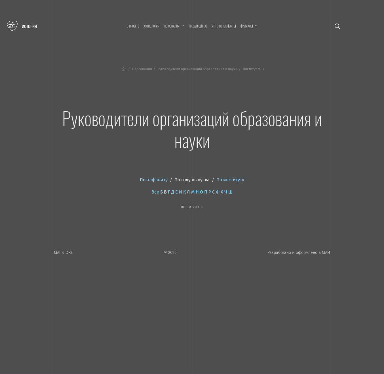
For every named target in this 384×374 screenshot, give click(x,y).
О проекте (133, 26)
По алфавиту (154, 179)
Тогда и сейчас (198, 26)
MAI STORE (63, 252)
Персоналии (142, 69)
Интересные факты (224, 26)
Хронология (151, 26)
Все (155, 192)
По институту (230, 179)
